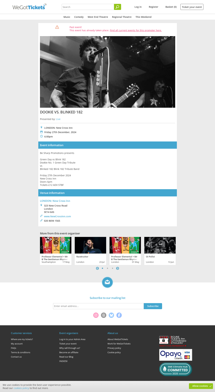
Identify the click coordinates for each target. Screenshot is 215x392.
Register (153, 6)
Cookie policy (114, 352)
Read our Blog (66, 356)
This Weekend (144, 16)
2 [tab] (107, 268)
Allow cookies (200, 385)
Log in (138, 6)
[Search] (117, 7)
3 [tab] (112, 268)
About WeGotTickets (118, 339)
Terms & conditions (20, 352)
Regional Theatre (122, 16)
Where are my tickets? (22, 339)
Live (58, 119)
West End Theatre (98, 16)
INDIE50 (63, 361)
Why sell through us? (69, 347)
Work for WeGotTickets (119, 343)
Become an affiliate (68, 352)
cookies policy (21, 388)
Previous (97, 268)
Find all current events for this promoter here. (136, 30)
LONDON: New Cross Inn (55, 200)
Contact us (16, 356)
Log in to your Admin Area (72, 339)
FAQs (13, 347)
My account (17, 343)
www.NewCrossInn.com (57, 216)
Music (66, 16)
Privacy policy (114, 347)
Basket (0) (171, 6)
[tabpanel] (55, 250)
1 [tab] (102, 268)
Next (117, 268)
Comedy (79, 16)
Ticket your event (192, 7)
